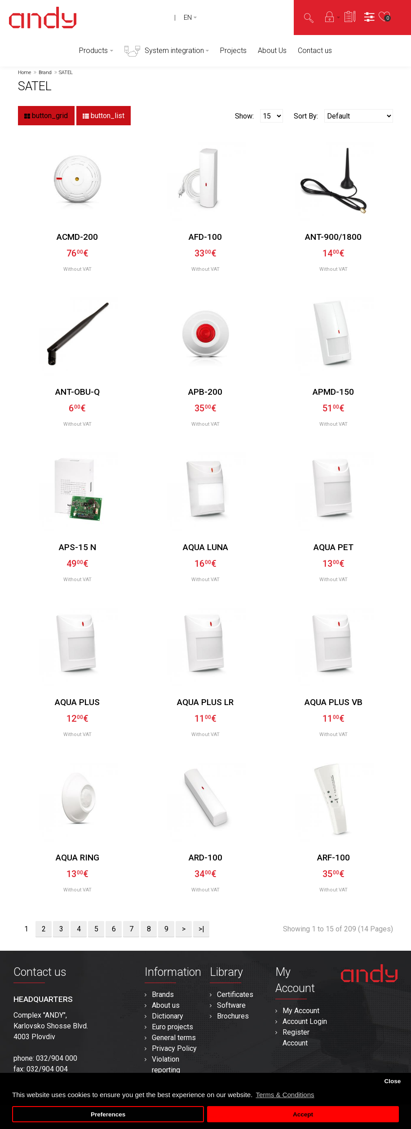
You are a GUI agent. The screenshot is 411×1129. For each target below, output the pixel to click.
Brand (45, 72)
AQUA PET (334, 547)
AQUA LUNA (205, 547)
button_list (103, 116)
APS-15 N (77, 547)
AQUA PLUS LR (205, 702)
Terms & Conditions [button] (285, 1094)
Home (24, 72)
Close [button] (392, 1081)
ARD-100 (205, 857)
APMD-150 (333, 392)
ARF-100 (333, 857)
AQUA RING (77, 857)
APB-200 (205, 392)
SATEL (66, 72)
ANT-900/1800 (333, 237)
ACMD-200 (77, 237)
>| (201, 929)
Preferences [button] (108, 1114)
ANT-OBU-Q (77, 392)
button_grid (46, 116)
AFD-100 (205, 237)
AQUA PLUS (77, 702)
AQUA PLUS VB (333, 702)
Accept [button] (303, 1114)
